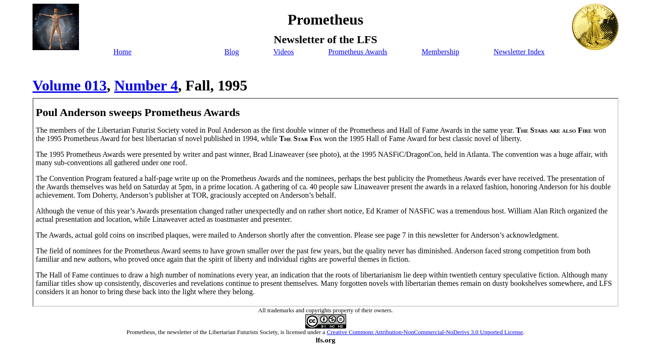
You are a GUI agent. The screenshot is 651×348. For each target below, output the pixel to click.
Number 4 (146, 85)
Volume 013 (70, 85)
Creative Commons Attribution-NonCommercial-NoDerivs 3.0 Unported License (425, 332)
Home (122, 52)
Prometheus (140, 332)
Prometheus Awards (357, 52)
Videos (283, 52)
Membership (440, 52)
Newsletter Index (519, 52)
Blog (231, 52)
